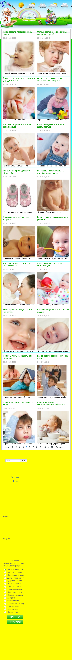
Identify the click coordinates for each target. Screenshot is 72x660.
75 (52, 447)
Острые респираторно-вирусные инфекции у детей (52, 33)
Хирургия (11, 598)
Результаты (15, 622)
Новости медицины (15, 569)
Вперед (59, 447)
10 (45, 447)
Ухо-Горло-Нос (13, 606)
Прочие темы (12, 612)
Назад (6, 447)
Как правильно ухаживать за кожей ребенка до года (50, 172)
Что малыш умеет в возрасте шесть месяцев (50, 125)
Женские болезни (14, 584)
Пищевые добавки (14, 572)
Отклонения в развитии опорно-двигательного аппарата (52, 79)
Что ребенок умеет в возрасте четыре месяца (17, 264)
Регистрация (16, 477)
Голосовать (15, 617)
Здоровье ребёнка (14, 581)
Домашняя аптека (14, 589)
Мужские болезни (14, 587)
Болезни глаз (12, 609)
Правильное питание (15, 575)
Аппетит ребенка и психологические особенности (51, 403)
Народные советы (14, 592)
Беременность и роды (16, 604)
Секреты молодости (15, 595)
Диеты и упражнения (15, 578)
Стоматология (13, 601)
